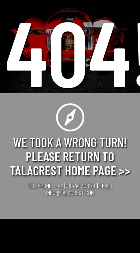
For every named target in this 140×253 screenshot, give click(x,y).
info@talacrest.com (70, 192)
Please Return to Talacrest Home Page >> (70, 163)
